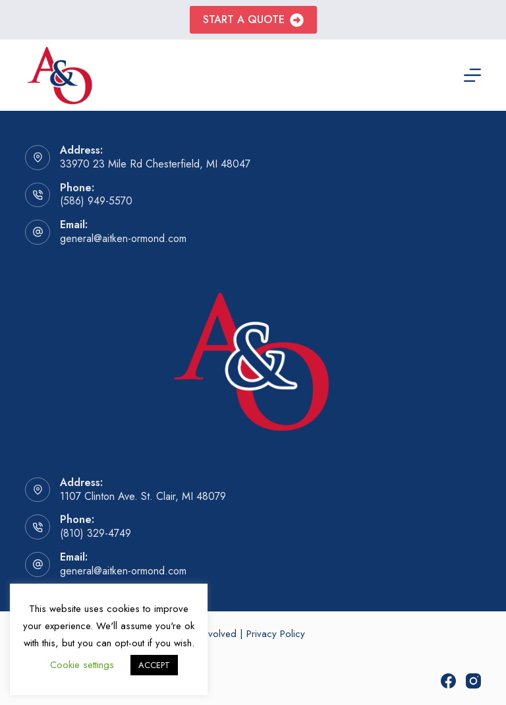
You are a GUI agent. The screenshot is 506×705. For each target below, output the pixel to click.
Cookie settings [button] (82, 665)
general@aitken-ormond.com (123, 238)
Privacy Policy (275, 634)
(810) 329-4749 (95, 533)
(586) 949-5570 (96, 200)
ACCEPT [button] (154, 665)
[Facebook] (448, 681)
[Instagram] (473, 681)
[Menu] (472, 75)
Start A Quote (253, 19)
